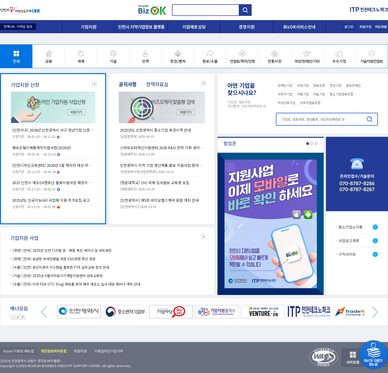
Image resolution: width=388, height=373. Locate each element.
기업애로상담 (194, 27)
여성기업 (303, 85)
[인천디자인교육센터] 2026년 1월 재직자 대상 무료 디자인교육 (53, 165)
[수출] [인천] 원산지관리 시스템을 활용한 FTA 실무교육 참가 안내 (61, 267)
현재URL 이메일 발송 (18, 26)
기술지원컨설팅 (371, 61)
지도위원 (381, 26)
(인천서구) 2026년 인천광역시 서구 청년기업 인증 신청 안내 (53, 130)
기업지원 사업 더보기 (202, 237)
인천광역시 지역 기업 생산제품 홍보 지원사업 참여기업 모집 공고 (161, 165)
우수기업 (339, 61)
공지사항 (128, 84)
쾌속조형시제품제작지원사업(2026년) (41, 147)
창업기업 (335, 85)
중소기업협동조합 (341, 94)
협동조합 (319, 85)
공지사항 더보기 (202, 84)
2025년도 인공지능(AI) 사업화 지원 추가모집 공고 (51, 200)
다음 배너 (375, 312)
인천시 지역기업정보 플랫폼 (141, 27)
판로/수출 (210, 61)
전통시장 (275, 61)
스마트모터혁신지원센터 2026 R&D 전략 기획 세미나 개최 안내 (161, 147)
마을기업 (319, 94)
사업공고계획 (349, 240)
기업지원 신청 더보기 (93, 84)
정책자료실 (157, 84)
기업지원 (89, 27)
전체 (16, 61)
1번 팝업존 (307, 143)
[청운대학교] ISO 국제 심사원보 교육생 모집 (154, 182)
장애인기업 (285, 85)
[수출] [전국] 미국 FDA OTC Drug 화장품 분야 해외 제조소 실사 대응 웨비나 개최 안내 (76, 284)
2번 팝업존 (311, 143)
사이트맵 (352, 362)
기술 (113, 61)
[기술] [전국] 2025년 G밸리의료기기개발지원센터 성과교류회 (58, 275)
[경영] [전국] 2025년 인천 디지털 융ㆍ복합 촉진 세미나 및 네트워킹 (62, 250)
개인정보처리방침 (54, 350)
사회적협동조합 (310, 102)
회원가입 (365, 26)
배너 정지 (17, 317)
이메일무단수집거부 (108, 350)
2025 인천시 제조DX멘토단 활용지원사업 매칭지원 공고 (53, 182)
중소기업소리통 (351, 227)
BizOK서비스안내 (299, 27)
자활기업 (303, 94)
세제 (80, 61)
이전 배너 (44, 312)
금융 (48, 61)
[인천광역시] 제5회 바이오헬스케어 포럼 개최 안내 (159, 200)
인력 (145, 61)
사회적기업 (285, 94)
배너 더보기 (22, 317)
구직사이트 (347, 254)
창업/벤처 (178, 61)
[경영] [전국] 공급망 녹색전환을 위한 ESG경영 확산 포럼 (54, 258)
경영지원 (247, 27)
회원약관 (80, 350)
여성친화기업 (286, 102)
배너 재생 (12, 317)
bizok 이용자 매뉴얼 (18, 350)
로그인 (348, 26)
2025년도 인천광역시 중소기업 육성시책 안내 (155, 130)
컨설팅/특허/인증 (242, 61)
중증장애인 (353, 85)
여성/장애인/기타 (306, 61)
